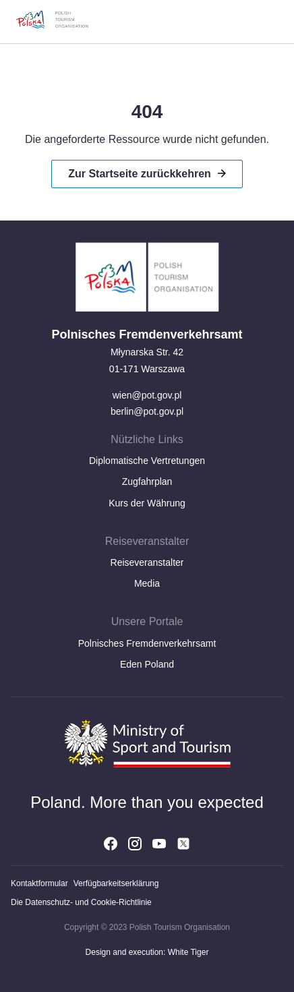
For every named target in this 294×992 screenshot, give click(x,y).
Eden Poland (147, 664)
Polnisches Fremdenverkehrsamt (147, 643)
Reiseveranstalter (147, 562)
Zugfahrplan (147, 481)
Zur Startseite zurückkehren (139, 173)
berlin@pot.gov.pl (147, 411)
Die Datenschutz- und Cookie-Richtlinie (81, 902)
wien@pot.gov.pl (147, 395)
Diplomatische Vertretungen (147, 460)
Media (147, 583)
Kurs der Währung (147, 503)
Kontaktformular (39, 883)
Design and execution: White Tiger (147, 952)
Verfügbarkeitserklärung (116, 883)
